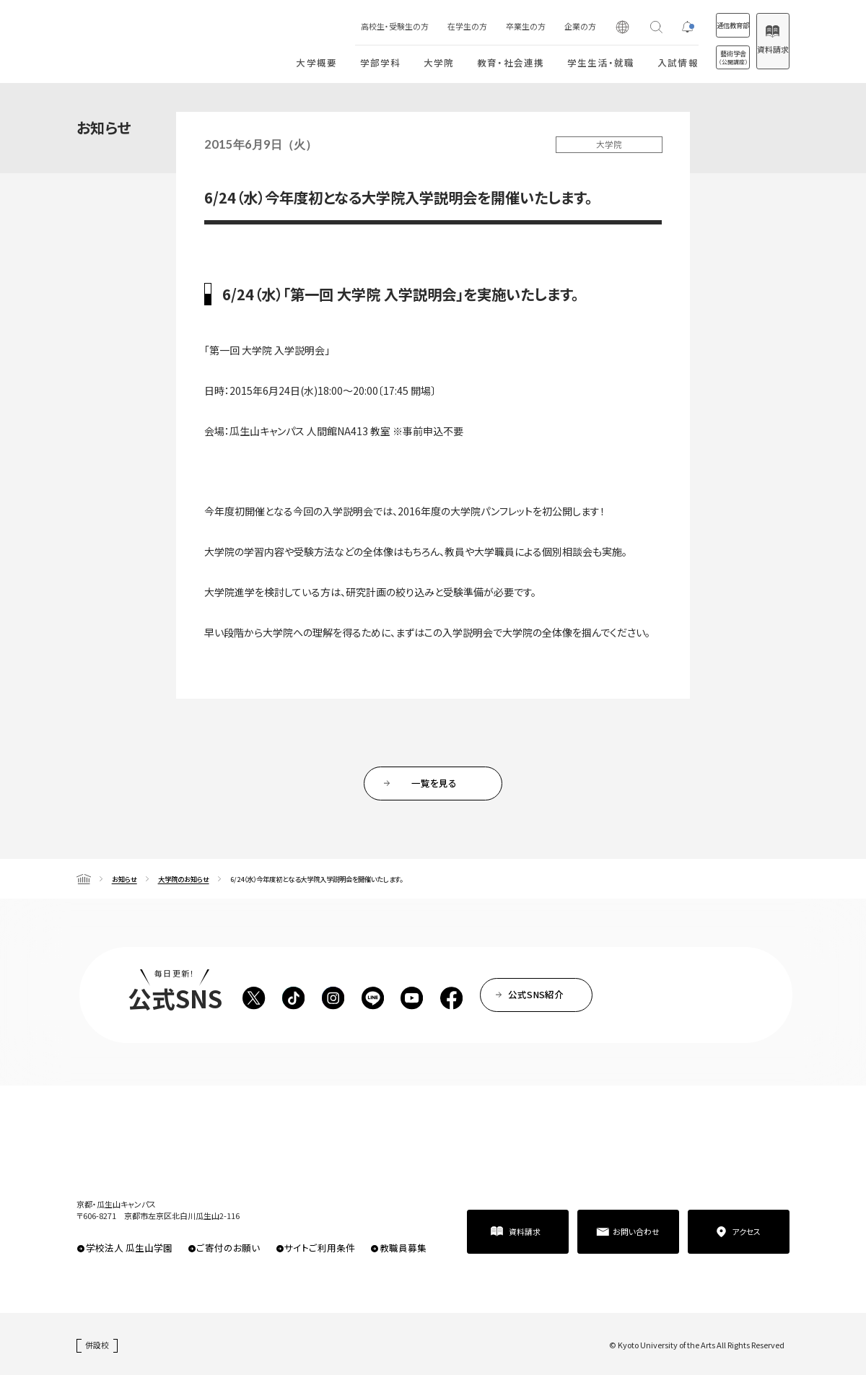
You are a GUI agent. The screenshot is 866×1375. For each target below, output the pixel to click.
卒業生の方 (480, 26)
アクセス (746, 1231)
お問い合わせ (636, 1231)
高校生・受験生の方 (349, 26)
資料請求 (761, 49)
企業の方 (535, 26)
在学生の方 (422, 26)
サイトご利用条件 (319, 1247)
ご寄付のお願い (228, 1247)
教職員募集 (403, 1247)
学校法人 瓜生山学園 (129, 1247)
